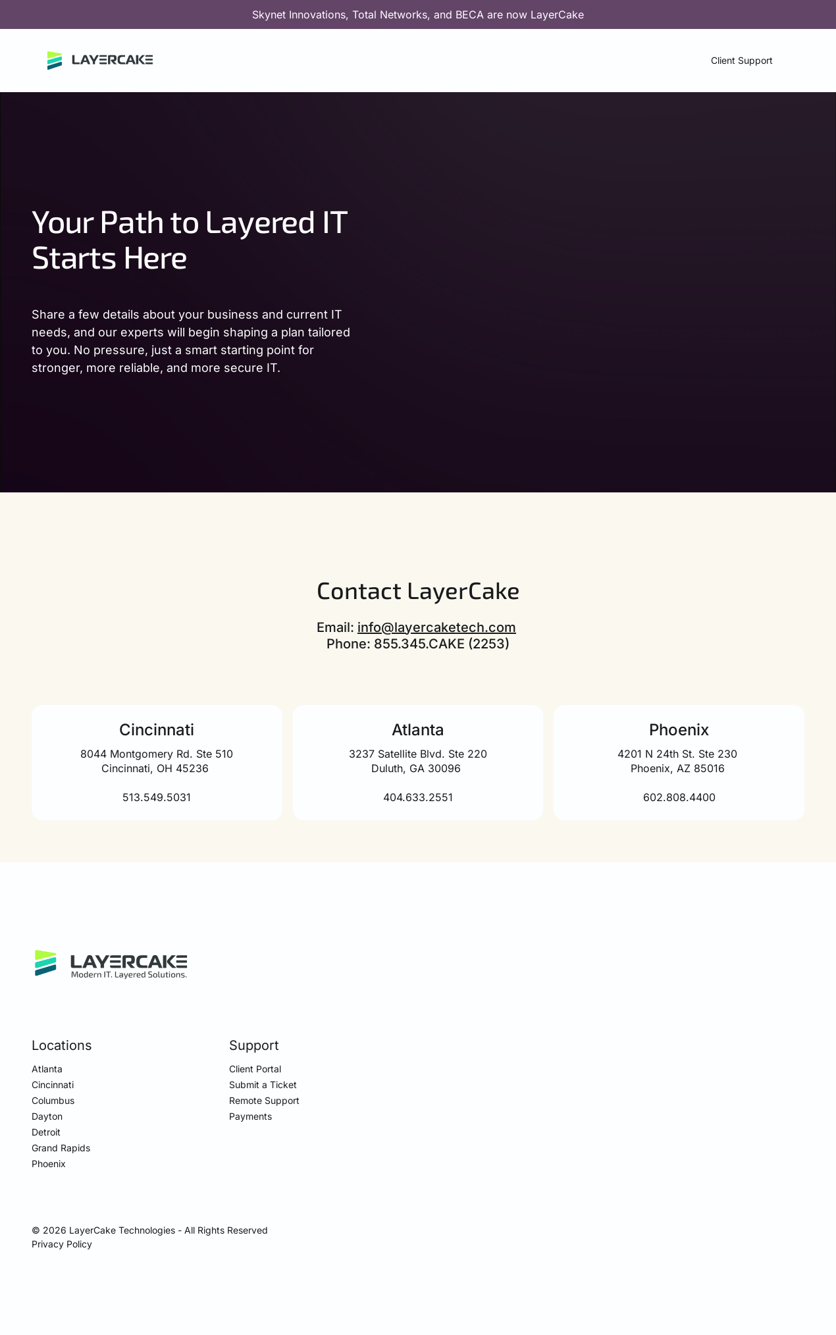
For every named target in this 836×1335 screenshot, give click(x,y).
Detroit (46, 1132)
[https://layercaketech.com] (111, 965)
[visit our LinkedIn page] (797, 1231)
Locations (62, 1045)
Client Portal (255, 1068)
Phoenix (49, 1163)
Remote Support (264, 1100)
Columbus (53, 1100)
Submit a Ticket (263, 1084)
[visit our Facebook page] (768, 1231)
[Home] (100, 60)
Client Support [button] (742, 60)
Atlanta (47, 1068)
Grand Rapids (61, 1147)
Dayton (47, 1116)
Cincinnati (53, 1084)
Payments (250, 1116)
